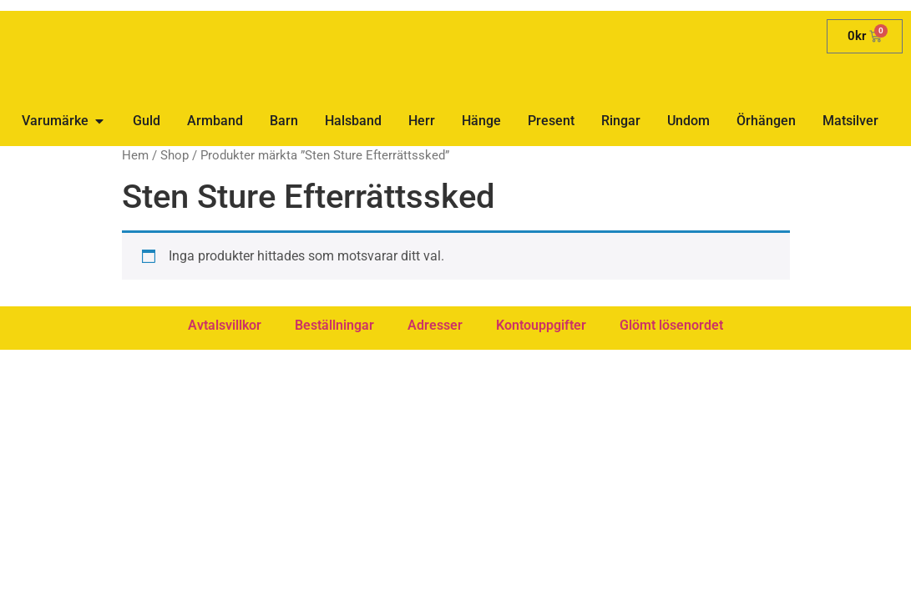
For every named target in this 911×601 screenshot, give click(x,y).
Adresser (435, 325)
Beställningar (334, 325)
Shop (174, 155)
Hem (135, 155)
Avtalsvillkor (224, 325)
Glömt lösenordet (671, 325)
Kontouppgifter (541, 325)
